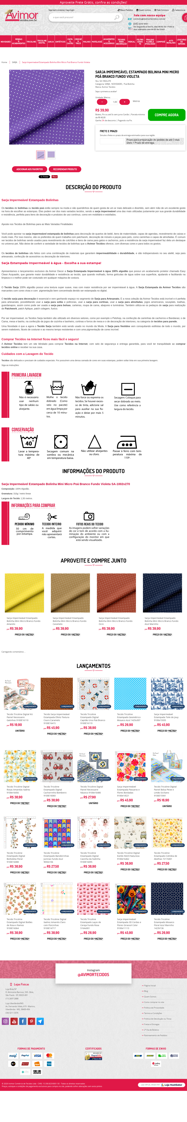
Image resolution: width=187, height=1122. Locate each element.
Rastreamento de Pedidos (155, 1035)
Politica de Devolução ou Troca (157, 1018)
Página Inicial (150, 985)
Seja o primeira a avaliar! (106, 91)
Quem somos (145, 10)
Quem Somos (150, 996)
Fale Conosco (163, 10)
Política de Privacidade (154, 1007)
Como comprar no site (154, 1002)
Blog (146, 991)
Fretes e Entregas (151, 1024)
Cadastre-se (180, 10)
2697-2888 (12, 998)
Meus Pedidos (126, 10)
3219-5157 (140, 23)
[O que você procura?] (117, 17)
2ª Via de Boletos (151, 1029)
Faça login (70, 10)
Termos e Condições (153, 1013)
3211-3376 (12, 1012)
